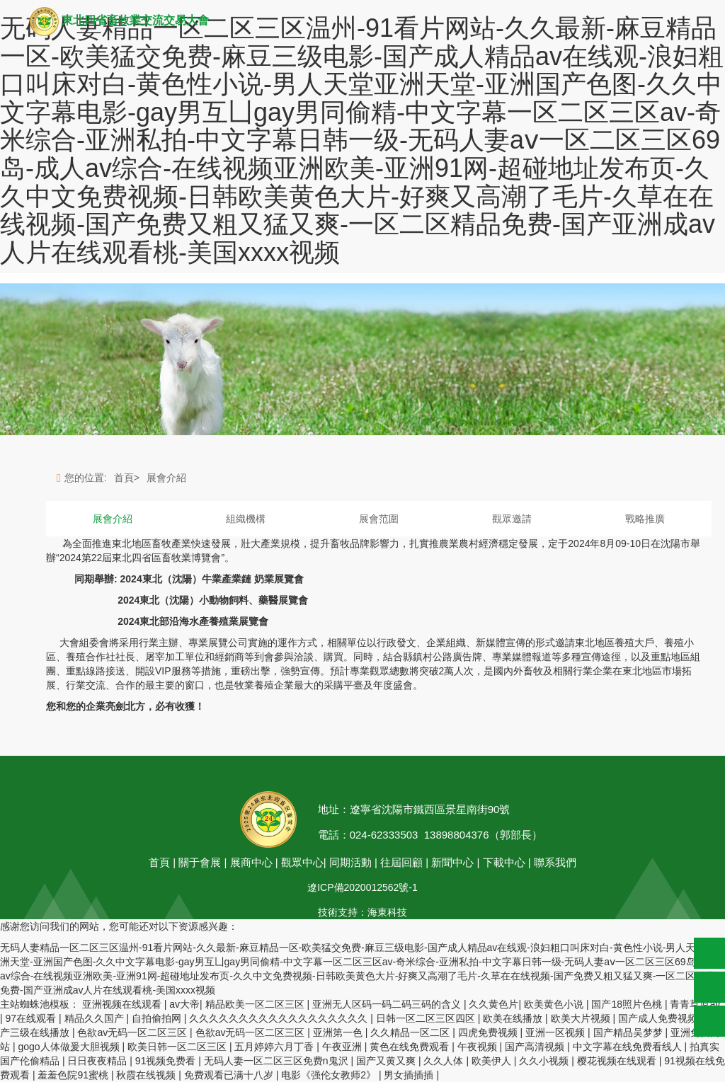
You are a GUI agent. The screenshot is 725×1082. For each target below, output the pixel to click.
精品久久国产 (95, 1018)
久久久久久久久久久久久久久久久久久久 (279, 1018)
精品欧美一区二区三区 (256, 1004)
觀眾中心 (302, 862)
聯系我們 (555, 862)
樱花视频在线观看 (618, 1060)
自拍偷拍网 (158, 1018)
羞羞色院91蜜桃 (74, 1075)
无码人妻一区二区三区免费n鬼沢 (277, 1060)
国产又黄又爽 (387, 1060)
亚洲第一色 (339, 1032)
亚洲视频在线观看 (123, 1004)
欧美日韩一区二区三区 (178, 1046)
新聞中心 (452, 862)
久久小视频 (545, 1060)
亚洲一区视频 (556, 1032)
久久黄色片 (493, 1004)
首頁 (159, 862)
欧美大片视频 (582, 1018)
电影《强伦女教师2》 (330, 1075)
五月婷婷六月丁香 (275, 1046)
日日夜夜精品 (98, 1060)
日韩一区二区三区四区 (427, 1018)
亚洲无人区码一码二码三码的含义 (388, 1004)
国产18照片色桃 (627, 1004)
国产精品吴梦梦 (629, 1032)
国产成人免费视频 (659, 1018)
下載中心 (504, 862)
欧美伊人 (493, 1060)
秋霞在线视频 (147, 1075)
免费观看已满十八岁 (230, 1075)
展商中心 (251, 862)
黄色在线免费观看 (411, 1046)
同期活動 (350, 862)
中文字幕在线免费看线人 (629, 1046)
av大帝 (184, 1004)
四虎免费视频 (489, 1032)
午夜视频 (478, 1046)
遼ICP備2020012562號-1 (362, 887)
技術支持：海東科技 (362, 912)
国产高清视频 (536, 1046)
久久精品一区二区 (411, 1032)
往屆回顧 (403, 862)
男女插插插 (410, 1075)
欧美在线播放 (514, 1018)
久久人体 (444, 1060)
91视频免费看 (166, 1060)
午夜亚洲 (343, 1046)
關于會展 (199, 862)
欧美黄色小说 (555, 1004)
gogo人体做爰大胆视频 (70, 1046)
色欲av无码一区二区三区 (133, 1032)
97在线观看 (32, 1018)
